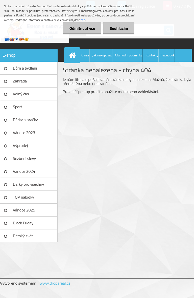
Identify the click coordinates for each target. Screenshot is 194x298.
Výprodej (20, 145)
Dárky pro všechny (28, 184)
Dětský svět (23, 236)
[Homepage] (73, 55)
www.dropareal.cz (55, 283)
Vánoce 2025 (24, 210)
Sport (17, 107)
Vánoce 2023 (24, 133)
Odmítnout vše (82, 28)
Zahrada (20, 81)
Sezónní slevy (24, 158)
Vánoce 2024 (24, 171)
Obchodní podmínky (128, 55)
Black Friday (23, 223)
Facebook (168, 55)
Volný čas (21, 94)
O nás (85, 55)
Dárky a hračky (25, 120)
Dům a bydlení (25, 68)
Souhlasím (119, 28)
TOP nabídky (23, 197)
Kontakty (152, 55)
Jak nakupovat (102, 55)
